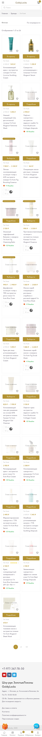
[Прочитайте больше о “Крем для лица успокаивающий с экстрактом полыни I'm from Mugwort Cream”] (11, 339)
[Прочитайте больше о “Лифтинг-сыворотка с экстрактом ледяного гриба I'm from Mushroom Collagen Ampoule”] (31, 104)
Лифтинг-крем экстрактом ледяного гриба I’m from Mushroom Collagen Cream (30, 413)
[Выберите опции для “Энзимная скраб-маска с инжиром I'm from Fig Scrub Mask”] (31, 339)
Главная (5, 13)
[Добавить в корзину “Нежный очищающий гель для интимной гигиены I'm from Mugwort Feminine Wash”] (11, 104)
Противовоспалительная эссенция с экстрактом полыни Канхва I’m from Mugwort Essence (31, 237)
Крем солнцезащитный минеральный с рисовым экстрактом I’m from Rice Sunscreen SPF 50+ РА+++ (10, 577)
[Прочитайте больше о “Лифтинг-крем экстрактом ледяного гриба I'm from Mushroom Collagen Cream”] (31, 396)
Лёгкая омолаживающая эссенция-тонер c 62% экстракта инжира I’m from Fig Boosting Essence (10, 175)
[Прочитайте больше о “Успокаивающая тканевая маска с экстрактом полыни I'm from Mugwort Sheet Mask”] (11, 615)
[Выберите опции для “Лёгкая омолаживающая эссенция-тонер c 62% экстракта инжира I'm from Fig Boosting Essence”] (11, 158)
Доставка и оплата (9, 708)
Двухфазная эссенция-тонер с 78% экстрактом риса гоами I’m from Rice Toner (10, 293)
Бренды (14, 13)
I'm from (6, 61)
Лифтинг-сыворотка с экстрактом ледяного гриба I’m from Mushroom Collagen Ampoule (30, 121)
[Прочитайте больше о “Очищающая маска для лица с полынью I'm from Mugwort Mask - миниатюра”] (31, 158)
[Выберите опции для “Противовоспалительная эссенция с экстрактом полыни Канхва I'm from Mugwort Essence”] (31, 221)
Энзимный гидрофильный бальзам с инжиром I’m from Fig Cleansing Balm (10, 237)
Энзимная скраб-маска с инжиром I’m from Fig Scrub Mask (30, 354)
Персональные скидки (10, 719)
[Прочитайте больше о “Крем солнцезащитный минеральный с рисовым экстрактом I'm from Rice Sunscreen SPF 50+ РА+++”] (11, 558)
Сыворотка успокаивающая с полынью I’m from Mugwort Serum (30, 71)
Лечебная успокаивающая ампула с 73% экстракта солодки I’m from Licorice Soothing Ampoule (30, 524)
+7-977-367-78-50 (13, 668)
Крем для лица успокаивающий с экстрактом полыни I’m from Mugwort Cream (10, 355)
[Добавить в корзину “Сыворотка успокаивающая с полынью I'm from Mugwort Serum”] (31, 56)
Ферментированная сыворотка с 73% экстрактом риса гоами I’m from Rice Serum (11, 523)
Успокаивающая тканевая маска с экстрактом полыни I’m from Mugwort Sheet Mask (10, 631)
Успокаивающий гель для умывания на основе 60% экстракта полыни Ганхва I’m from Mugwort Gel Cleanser (10, 415)
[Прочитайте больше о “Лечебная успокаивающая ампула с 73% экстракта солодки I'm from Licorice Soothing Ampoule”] (31, 507)
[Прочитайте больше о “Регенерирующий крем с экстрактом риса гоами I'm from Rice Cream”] (11, 458)
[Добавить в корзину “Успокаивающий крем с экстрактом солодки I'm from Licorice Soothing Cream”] (11, 56)
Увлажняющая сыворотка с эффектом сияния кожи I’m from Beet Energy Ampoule (30, 574)
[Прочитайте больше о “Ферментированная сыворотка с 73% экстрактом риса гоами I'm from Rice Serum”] (11, 507)
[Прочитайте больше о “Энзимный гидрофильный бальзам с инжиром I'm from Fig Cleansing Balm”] (11, 221)
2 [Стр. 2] (21, 647)
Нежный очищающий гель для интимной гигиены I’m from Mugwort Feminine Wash (10, 121)
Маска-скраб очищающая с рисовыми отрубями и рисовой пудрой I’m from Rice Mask (31, 294)
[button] (33, 22)
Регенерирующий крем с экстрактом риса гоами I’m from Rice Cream (10, 473)
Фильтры (5, 22)
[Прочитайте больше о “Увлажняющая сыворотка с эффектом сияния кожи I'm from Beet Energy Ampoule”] (31, 558)
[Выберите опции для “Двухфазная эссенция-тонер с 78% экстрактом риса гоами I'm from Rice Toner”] (11, 277)
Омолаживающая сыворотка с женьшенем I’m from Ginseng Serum (31, 473)
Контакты (6, 712)
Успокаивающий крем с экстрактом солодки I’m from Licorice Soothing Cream (10, 72)
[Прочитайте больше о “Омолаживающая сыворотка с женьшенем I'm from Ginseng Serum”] (31, 458)
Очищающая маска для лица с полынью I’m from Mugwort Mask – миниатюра (31, 173)
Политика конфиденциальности (14, 715)
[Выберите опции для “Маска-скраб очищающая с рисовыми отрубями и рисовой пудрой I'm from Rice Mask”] (31, 277)
